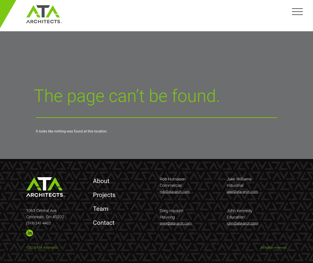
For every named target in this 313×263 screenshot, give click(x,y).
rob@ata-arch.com (176, 190)
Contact (105, 221)
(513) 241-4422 (40, 222)
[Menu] (296, 11)
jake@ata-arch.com (244, 190)
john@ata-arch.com (244, 222)
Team (101, 207)
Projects (105, 194)
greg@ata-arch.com (178, 222)
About (102, 180)
